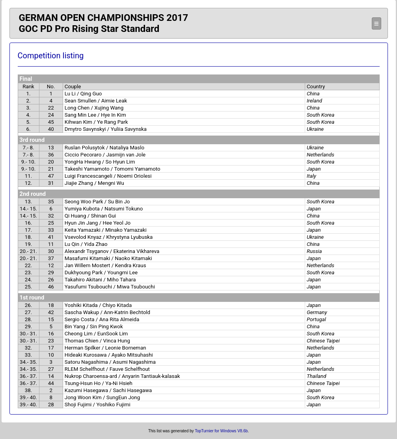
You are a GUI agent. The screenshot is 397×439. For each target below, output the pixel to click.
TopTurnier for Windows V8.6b (221, 431)
